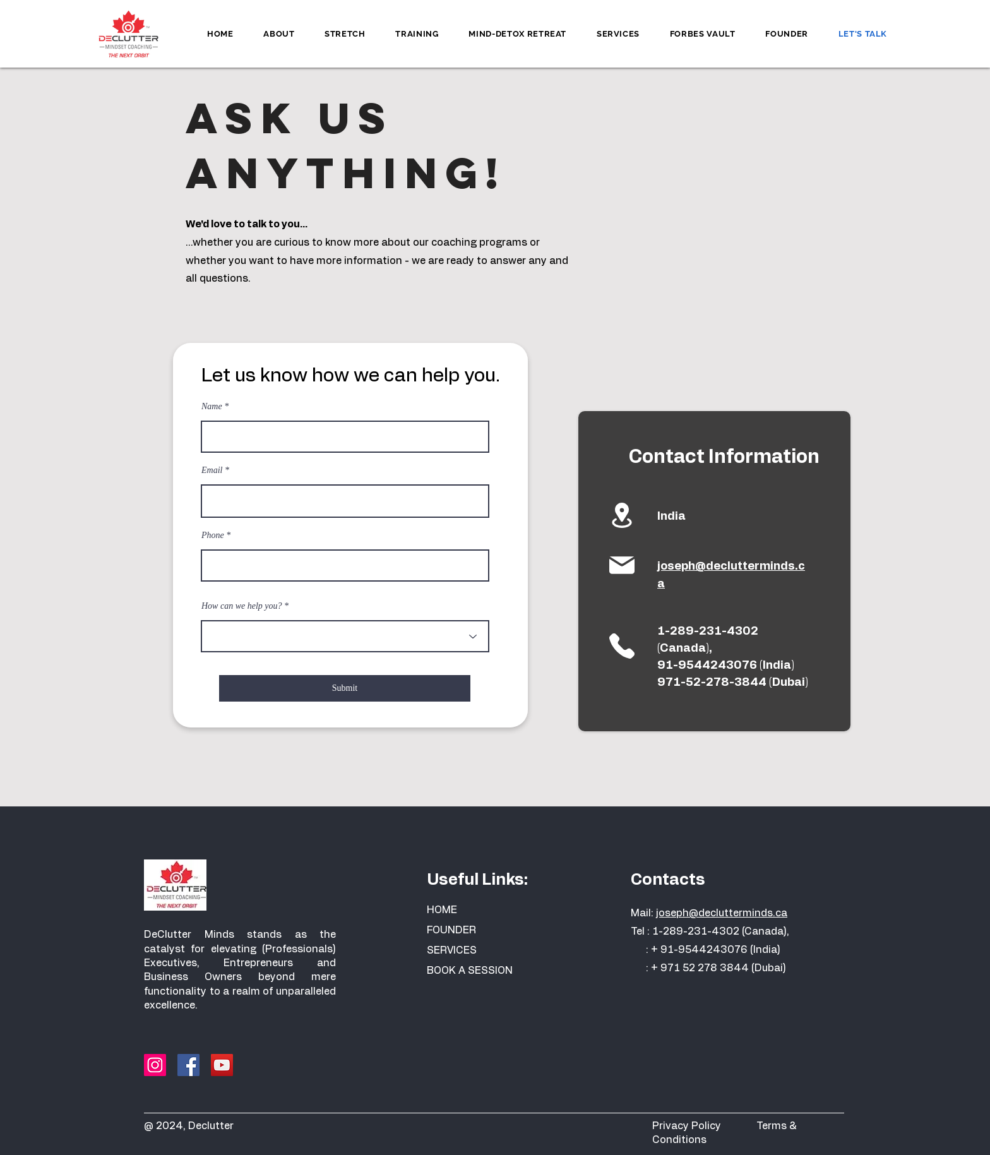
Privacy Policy (704, 1126)
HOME (442, 910)
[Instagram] (155, 1065)
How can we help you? (241, 606)
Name (211, 406)
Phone (212, 535)
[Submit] (344, 688)
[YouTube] (222, 1065)
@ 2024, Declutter (189, 1126)
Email (211, 470)
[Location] (621, 515)
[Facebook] (188, 1065)
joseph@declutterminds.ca (721, 913)
